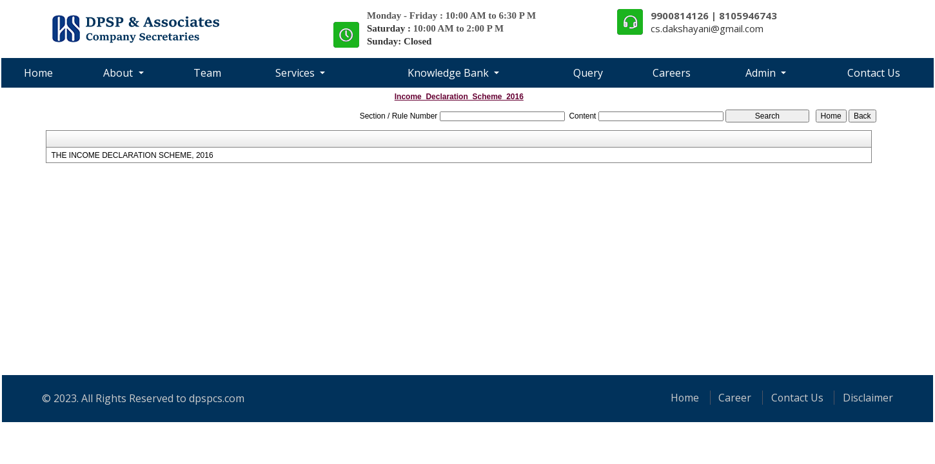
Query (588, 73)
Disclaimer (868, 398)
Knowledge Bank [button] (449, 73)
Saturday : (390, 28)
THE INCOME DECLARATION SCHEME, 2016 (132, 155)
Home (38, 73)
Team (207, 73)
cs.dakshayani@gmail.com (707, 28)
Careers (672, 73)
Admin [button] (761, 73)
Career (733, 398)
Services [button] (296, 73)
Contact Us (873, 73)
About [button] (119, 73)
